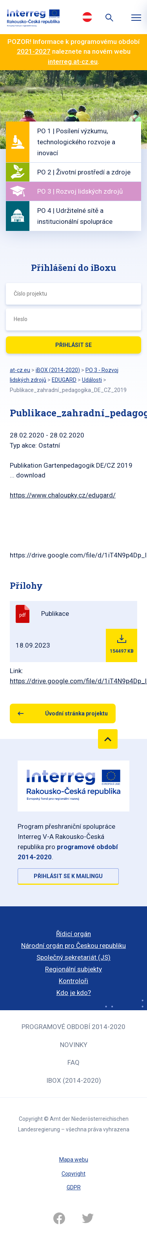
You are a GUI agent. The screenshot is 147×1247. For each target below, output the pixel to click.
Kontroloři (73, 981)
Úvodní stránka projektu (76, 713)
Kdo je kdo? (73, 993)
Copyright (73, 1174)
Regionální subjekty (73, 969)
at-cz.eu (20, 370)
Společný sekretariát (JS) (73, 957)
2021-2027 (34, 51)
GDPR (74, 1187)
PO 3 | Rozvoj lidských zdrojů (80, 191)
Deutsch (87, 17)
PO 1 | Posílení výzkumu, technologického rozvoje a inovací (76, 142)
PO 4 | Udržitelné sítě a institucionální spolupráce (75, 216)
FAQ (73, 1062)
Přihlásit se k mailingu (68, 876)
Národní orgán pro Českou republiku (73, 945)
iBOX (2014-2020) (73, 1080)
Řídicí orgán (73, 934)
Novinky (73, 1045)
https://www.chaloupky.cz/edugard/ (63, 495)
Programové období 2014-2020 (73, 1027)
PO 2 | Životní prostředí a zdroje (84, 172)
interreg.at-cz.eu (73, 61)
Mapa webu (73, 1159)
